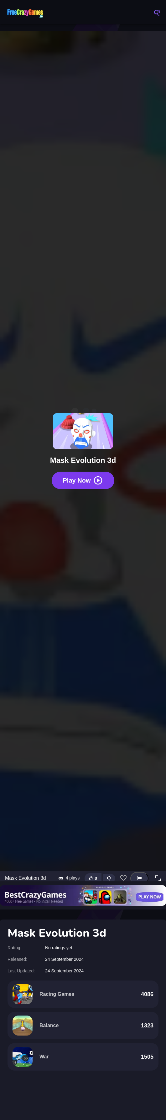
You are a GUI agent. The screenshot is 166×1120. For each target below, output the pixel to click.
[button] (158, 878)
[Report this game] (139, 878)
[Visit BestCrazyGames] (83, 895)
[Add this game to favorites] (123, 878)
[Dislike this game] (109, 878)
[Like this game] (93, 878)
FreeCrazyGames (25, 13)
